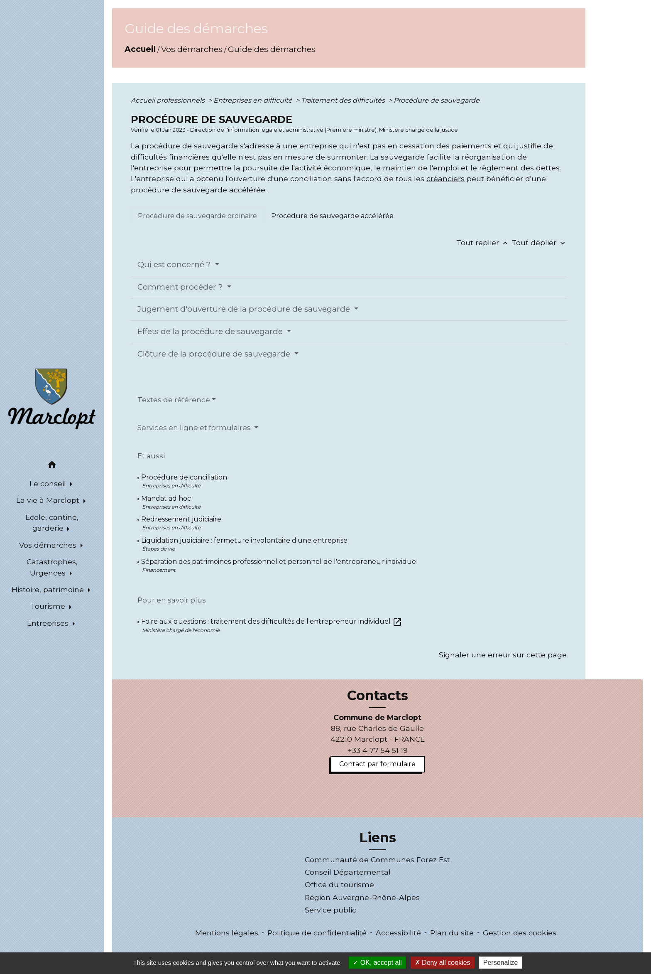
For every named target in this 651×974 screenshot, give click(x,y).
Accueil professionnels (168, 100)
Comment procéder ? (181, 287)
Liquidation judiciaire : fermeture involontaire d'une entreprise (244, 540)
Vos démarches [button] (48, 545)
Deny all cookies (442, 962)
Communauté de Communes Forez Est (377, 859)
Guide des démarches (272, 49)
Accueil (140, 49)
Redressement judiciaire (181, 519)
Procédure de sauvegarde (437, 100)
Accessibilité (398, 932)
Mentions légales (226, 932)
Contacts (377, 695)
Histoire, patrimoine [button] (49, 589)
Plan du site (452, 932)
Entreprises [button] (49, 623)
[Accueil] (52, 398)
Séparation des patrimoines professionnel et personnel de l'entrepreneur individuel (279, 562)
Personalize (500, 962)
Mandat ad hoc (166, 498)
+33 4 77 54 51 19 (378, 750)
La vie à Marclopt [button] (48, 500)
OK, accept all (377, 962)
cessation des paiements (445, 145)
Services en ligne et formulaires (194, 427)
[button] (52, 466)
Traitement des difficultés (344, 100)
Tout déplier (539, 242)
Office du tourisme (339, 884)
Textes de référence (173, 400)
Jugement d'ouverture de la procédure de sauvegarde (244, 309)
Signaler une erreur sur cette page (503, 654)
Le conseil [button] (48, 483)
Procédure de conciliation (184, 477)
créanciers (445, 178)
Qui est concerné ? (175, 264)
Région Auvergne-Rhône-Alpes (362, 897)
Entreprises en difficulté (253, 100)
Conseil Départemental (348, 872)
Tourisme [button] (48, 606)
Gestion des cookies (519, 932)
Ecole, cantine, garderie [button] (51, 522)
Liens (377, 838)
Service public (330, 909)
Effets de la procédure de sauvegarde (211, 331)
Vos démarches (192, 49)
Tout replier (484, 242)
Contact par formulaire (377, 764)
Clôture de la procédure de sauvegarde (214, 354)
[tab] (197, 216)
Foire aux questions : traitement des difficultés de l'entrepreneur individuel (271, 621)
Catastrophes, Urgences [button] (52, 567)
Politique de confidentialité (317, 932)
